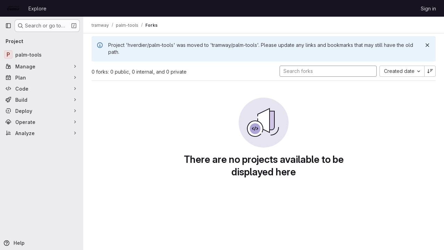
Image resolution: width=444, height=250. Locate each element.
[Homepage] (13, 8)
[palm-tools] (41, 54)
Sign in (428, 8)
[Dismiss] (427, 45)
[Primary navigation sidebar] (8, 25)
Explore (37, 8)
